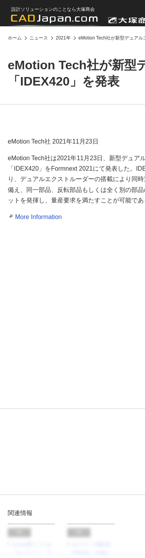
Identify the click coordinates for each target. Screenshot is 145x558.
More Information (38, 217)
